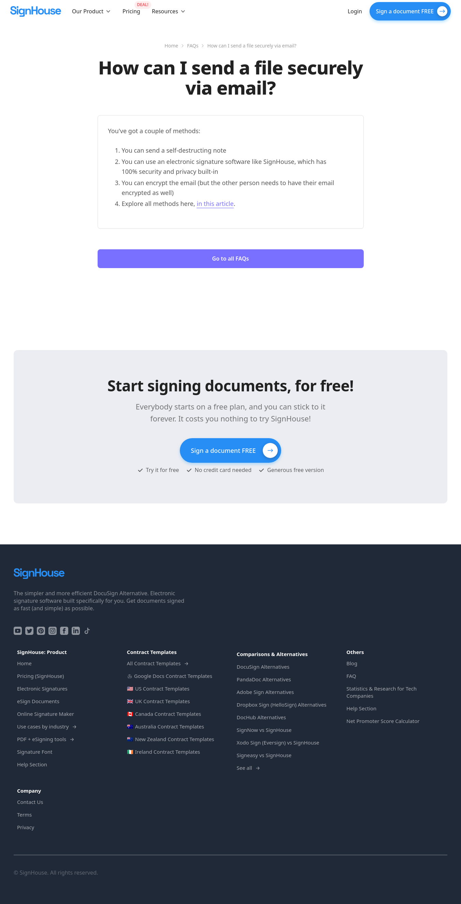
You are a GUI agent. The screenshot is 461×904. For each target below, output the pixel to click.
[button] (91, 11)
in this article (215, 203)
